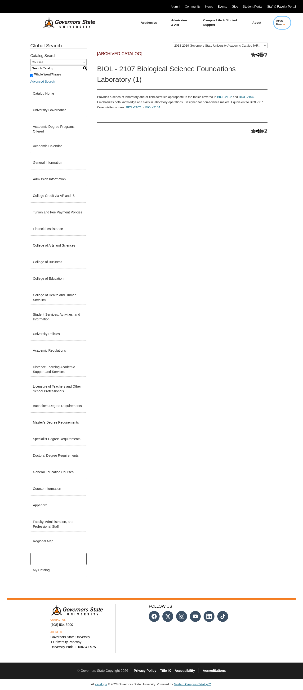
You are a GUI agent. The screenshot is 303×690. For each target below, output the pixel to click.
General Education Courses (53, 472)
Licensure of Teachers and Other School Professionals (57, 389)
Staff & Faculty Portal (281, 6)
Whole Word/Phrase (47, 74)
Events (222, 6)
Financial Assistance (48, 229)
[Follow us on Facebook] (154, 616)
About (256, 22)
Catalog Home (43, 93)
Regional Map (43, 541)
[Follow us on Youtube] (195, 616)
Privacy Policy (145, 670)
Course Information (47, 489)
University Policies (46, 334)
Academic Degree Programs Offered (54, 129)
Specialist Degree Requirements (56, 439)
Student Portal (252, 6)
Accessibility (185, 670)
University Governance (50, 110)
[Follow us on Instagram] (181, 616)
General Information (47, 162)
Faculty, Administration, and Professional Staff (53, 524)
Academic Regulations (49, 350)
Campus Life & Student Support (220, 22)
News (209, 6)
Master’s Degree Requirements (56, 422)
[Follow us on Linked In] (209, 616)
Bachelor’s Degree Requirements (57, 406)
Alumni (175, 6)
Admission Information (49, 179)
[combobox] (220, 45)
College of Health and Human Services (54, 297)
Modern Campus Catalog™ (192, 684)
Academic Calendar (47, 146)
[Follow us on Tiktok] (222, 616)
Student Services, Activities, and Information (56, 317)
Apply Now (280, 22)
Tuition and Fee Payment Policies (57, 212)
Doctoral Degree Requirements (56, 455)
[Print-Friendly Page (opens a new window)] (261, 55)
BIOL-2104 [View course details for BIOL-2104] (246, 97)
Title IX (165, 670)
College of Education (48, 278)
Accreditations (214, 670)
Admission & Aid (179, 22)
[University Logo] (65, 23)
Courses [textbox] (37, 62)
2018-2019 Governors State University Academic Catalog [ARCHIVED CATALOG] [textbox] (220, 45)
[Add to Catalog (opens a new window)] (252, 55)
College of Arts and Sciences (54, 245)
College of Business (47, 262)
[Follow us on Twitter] (167, 616)
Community (193, 6)
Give (235, 6)
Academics (149, 22)
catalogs (101, 684)
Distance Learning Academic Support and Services (54, 369)
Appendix (40, 505)
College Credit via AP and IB (54, 196)
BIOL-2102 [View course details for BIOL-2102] (224, 97)
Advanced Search (42, 81)
